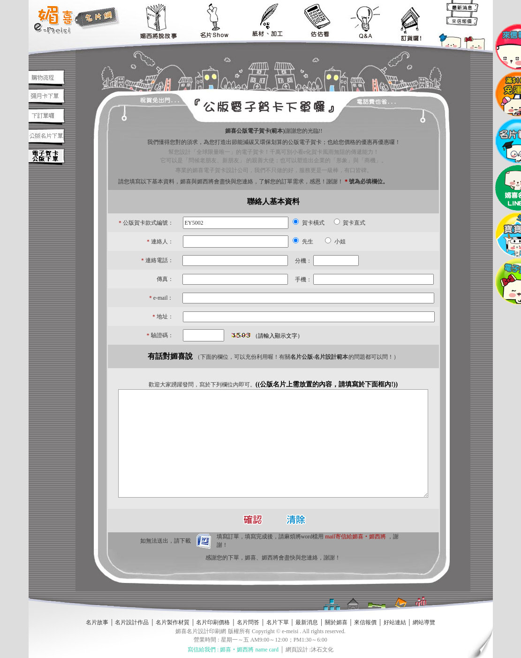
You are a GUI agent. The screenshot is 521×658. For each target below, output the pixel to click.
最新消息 (306, 622)
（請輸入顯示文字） (277, 336)
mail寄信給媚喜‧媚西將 (355, 536)
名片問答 (248, 622)
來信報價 (365, 622)
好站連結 (395, 622)
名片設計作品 (132, 622)
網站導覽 (424, 622)
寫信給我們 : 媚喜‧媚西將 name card (233, 649)
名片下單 (277, 622)
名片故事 (97, 622)
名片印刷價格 (213, 622)
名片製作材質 (172, 622)
